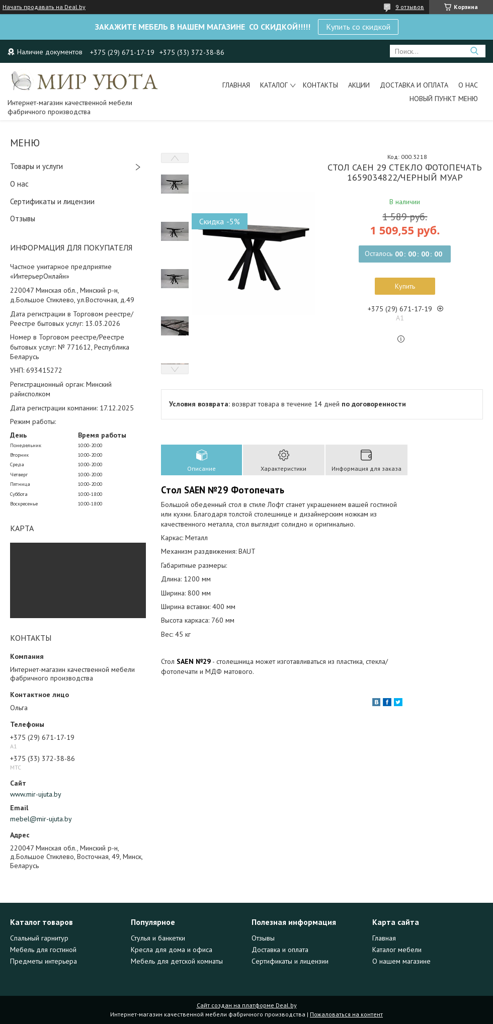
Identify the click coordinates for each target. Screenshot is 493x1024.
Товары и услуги (36, 166)
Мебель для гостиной (43, 949)
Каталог (274, 85)
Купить (405, 286)
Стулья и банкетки (158, 938)
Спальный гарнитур (39, 938)
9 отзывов (409, 7)
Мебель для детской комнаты (177, 961)
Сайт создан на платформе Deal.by (247, 1005)
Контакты (320, 85)
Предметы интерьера (43, 961)
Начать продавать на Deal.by (44, 7)
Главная (236, 85)
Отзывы (22, 218)
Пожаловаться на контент (346, 1014)
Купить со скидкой (358, 27)
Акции (359, 85)
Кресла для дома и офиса (171, 949)
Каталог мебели (397, 949)
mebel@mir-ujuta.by (41, 818)
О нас (468, 85)
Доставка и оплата (414, 85)
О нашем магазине (401, 961)
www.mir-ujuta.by (35, 794)
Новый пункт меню (443, 98)
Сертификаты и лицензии (52, 201)
